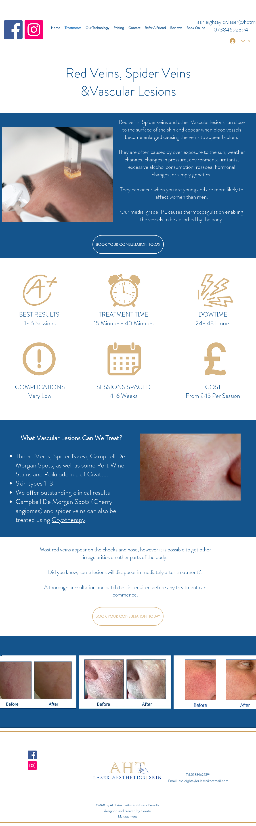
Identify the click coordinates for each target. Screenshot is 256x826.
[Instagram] (34, 29)
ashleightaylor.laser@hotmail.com (203, 781)
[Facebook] (13, 29)
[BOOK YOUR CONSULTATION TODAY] (128, 244)
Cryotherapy (68, 519)
